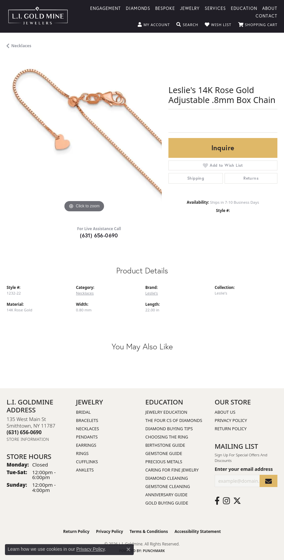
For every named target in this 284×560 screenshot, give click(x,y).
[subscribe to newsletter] (268, 481)
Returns (251, 178)
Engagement (105, 8)
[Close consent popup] (128, 549)
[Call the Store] (24, 432)
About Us (225, 412)
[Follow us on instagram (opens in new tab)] (226, 501)
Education (244, 8)
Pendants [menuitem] (87, 437)
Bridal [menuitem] (83, 412)
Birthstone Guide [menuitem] (165, 445)
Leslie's (151, 293)
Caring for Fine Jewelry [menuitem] (172, 470)
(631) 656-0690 (99, 235)
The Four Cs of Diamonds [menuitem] (173, 420)
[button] (154, 25)
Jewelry (190, 8)
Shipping (195, 178)
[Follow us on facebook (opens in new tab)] (217, 501)
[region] (84, 136)
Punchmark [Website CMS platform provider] (154, 550)
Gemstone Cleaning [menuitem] (167, 486)
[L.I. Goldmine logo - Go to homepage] (38, 16)
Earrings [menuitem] (86, 445)
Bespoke (165, 8)
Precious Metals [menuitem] (163, 462)
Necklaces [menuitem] (87, 429)
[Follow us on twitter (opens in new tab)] (237, 501)
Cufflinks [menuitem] (87, 462)
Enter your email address (244, 469)
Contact (266, 15)
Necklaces (21, 46)
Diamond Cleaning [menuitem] (166, 478)
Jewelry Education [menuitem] (166, 412)
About (269, 8)
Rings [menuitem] (82, 453)
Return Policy (231, 429)
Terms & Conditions (149, 531)
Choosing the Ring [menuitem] (166, 437)
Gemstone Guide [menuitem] (163, 453)
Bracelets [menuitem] (87, 420)
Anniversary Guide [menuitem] (166, 495)
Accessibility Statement (197, 531)
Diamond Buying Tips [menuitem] (169, 429)
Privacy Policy (231, 420)
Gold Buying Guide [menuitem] (166, 503)
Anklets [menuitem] (85, 470)
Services (215, 8)
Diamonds (138, 8)
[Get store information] (28, 439)
